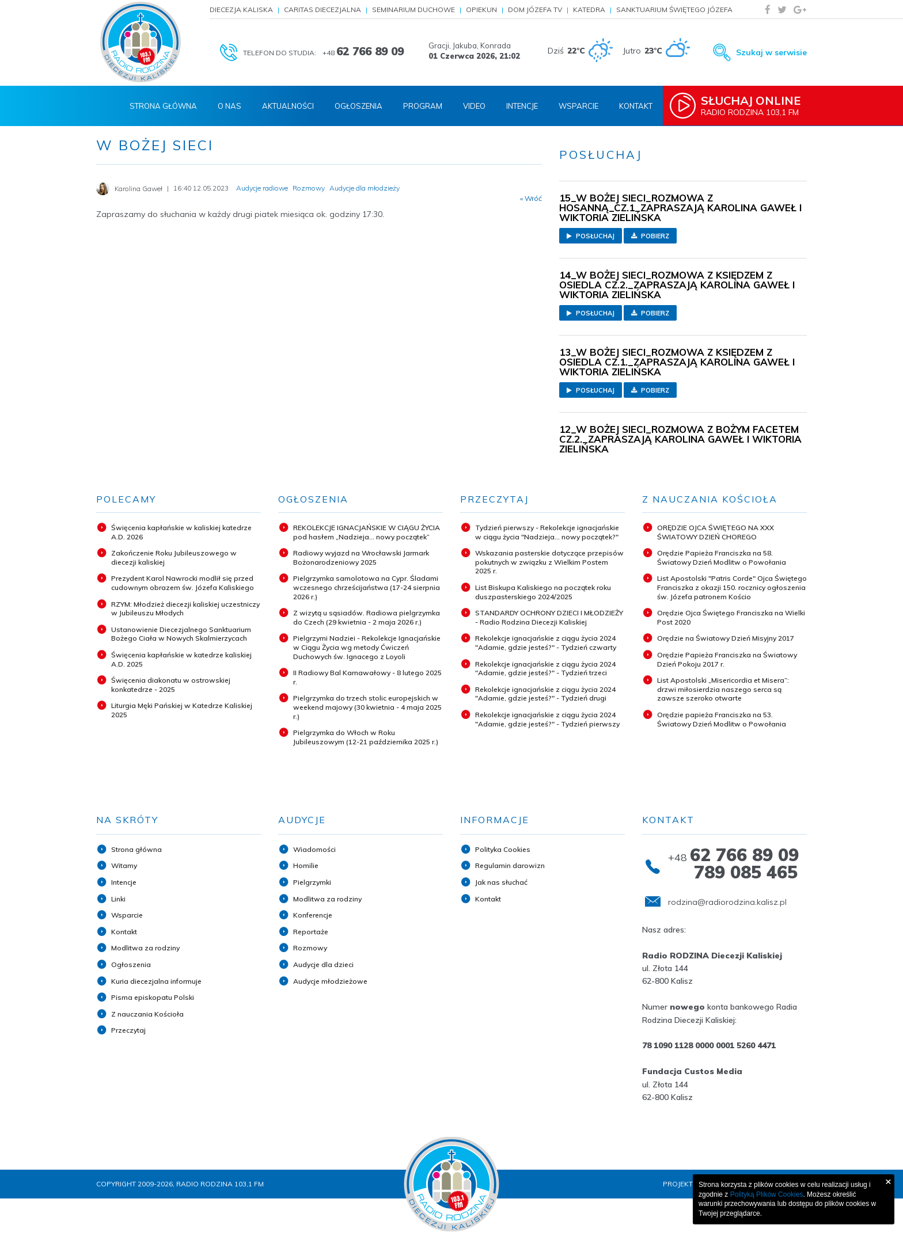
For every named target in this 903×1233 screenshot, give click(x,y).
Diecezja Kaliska (241, 9)
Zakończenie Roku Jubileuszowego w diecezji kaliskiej (174, 557)
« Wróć (531, 198)
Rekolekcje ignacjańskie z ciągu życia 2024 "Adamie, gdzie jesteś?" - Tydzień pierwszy (547, 719)
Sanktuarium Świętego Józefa (674, 9)
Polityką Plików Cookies (766, 1194)
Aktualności (288, 106)
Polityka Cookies (502, 849)
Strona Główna (163, 106)
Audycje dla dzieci (323, 964)
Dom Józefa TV (535, 9)
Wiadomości (314, 849)
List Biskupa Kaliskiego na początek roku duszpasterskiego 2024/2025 (543, 592)
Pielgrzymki (312, 882)
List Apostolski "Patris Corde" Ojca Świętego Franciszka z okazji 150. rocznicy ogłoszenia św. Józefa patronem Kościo (732, 587)
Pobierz (650, 236)
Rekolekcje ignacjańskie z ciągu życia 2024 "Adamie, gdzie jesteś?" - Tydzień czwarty (545, 643)
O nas (229, 106)
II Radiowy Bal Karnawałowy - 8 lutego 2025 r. (367, 677)
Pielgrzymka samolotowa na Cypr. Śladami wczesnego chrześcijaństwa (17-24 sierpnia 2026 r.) (366, 587)
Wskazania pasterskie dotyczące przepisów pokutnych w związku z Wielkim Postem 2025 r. (549, 562)
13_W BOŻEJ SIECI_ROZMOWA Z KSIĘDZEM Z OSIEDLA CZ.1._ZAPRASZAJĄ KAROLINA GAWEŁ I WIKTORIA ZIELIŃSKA (677, 361)
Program (422, 106)
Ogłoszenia (358, 106)
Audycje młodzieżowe (330, 981)
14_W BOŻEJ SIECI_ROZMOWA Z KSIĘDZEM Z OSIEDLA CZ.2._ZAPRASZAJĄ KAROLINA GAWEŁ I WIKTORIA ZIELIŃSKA (677, 284)
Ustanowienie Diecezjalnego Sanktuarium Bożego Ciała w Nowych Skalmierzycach (181, 634)
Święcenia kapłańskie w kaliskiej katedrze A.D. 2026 (181, 532)
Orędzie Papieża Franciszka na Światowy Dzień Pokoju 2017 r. (727, 659)
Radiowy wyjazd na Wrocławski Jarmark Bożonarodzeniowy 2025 (361, 557)
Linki (118, 899)
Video (474, 106)
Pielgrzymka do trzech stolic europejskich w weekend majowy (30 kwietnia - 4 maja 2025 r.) (367, 707)
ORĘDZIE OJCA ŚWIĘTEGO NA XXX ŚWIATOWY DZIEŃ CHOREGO (715, 532)
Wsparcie (578, 106)
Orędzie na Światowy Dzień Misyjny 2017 (725, 638)
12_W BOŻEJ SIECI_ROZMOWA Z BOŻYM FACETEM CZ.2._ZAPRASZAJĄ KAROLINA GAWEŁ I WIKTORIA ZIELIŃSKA (680, 439)
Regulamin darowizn (510, 865)
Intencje (522, 106)
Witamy (124, 865)
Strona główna (136, 849)
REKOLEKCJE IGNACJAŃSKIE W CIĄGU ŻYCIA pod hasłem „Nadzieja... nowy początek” (366, 532)
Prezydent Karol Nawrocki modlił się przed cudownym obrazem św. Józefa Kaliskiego (182, 583)
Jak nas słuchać (501, 882)
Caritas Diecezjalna (322, 9)
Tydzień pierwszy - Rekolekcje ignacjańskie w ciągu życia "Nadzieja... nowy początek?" (547, 532)
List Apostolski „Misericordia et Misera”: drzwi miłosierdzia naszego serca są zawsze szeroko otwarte (723, 689)
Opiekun (481, 9)
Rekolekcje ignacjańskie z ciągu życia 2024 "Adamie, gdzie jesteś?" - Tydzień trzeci (545, 669)
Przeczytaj (128, 1030)
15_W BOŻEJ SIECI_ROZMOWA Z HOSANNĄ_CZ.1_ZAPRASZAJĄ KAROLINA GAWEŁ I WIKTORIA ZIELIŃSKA (680, 207)
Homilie (305, 865)
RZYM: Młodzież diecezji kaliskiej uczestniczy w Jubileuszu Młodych (185, 609)
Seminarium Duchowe (413, 9)
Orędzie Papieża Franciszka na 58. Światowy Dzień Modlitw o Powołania (721, 557)
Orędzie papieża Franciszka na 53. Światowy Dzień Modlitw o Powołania (721, 719)
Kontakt (635, 106)
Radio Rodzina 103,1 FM (755, 105)
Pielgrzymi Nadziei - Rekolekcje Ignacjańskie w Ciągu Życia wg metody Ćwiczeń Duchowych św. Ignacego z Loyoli (367, 647)
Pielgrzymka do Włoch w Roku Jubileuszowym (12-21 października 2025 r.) (365, 737)
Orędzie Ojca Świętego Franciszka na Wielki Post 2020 (731, 617)
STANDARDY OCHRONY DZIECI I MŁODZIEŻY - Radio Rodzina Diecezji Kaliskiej (549, 617)
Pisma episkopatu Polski (152, 997)
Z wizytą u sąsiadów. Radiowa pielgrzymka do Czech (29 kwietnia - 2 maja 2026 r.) (366, 617)
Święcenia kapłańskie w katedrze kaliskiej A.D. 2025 (181, 659)
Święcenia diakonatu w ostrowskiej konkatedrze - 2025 (170, 685)
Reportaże (310, 931)
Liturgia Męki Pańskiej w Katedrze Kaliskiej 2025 (181, 710)
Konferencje (312, 915)
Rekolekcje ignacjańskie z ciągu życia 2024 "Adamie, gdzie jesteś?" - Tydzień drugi (545, 694)
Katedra (589, 9)
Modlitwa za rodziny (145, 947)
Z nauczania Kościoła (147, 1014)
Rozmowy (310, 947)
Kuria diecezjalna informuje (156, 981)
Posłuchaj (590, 236)
